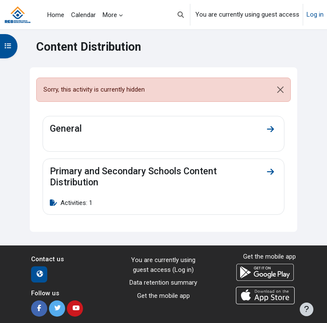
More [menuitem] (110, 15)
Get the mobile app (163, 296)
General (66, 128)
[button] (180, 14)
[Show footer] (306, 309)
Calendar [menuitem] (83, 15)
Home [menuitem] (55, 15)
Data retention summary (163, 282)
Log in (315, 14)
